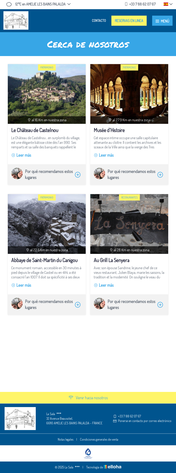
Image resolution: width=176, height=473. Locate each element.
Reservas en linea (129, 20)
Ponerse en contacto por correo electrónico (142, 421)
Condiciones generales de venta (99, 439)
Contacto (99, 21)
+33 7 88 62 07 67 (127, 416)
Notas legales (65, 439)
